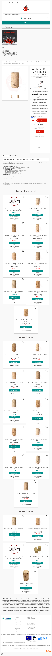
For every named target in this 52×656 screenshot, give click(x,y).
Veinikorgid (5, 63)
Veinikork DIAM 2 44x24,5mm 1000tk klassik (16, 63)
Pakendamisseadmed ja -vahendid (21, 61)
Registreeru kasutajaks (16, 2)
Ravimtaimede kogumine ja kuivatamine (10, 55)
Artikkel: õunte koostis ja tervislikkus (10, 52)
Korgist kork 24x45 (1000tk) (26, 583)
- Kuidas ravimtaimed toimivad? (8, 53)
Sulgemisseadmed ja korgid (34, 61)
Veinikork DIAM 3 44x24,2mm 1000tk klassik (14, 264)
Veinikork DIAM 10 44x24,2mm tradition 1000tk (14, 292)
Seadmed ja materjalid (10, 61)
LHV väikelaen (6, 50)
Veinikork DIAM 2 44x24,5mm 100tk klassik (38, 209)
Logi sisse (9, 2)
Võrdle (39, 139)
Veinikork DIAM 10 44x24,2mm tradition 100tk (38, 467)
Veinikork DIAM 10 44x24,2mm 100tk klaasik (26, 494)
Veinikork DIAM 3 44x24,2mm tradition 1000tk (26, 320)
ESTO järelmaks (6, 51)
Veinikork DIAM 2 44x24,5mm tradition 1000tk (37, 292)
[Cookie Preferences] (2, 654)
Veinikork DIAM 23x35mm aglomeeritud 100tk (38, 557)
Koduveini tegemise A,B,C (8, 58)
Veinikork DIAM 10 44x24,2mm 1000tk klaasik (37, 264)
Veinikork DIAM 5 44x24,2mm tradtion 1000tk (14, 236)
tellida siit (35, 102)
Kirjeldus (5, 155)
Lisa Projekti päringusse (39, 136)
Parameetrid (13, 155)
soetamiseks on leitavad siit (41, 105)
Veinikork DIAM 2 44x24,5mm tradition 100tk (14, 467)
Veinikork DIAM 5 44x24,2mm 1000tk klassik (38, 236)
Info (39, 150)
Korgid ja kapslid (43, 61)
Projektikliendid (31, 624)
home (4, 61)
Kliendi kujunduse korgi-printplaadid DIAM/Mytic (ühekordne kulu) (14, 209)
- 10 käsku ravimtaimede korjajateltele (9, 54)
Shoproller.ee (48, 651)
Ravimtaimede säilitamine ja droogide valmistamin (12, 56)
